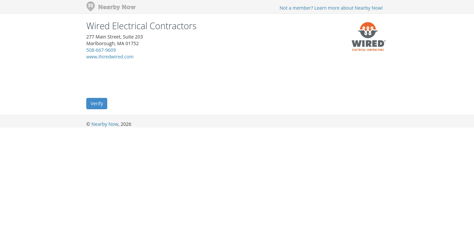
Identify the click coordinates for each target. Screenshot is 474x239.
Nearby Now (104, 124)
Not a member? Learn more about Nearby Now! (331, 8)
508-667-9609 (101, 50)
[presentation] (136, 78)
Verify (97, 103)
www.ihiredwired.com (109, 56)
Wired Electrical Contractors (141, 26)
